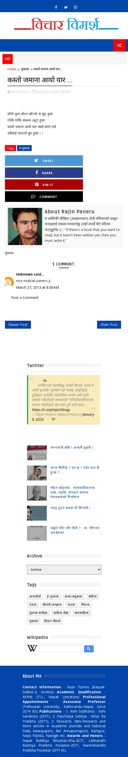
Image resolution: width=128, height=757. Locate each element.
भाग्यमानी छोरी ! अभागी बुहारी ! (72, 426)
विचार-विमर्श (52, 599)
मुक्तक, (66, 91)
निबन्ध (85, 582)
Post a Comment (25, 273)
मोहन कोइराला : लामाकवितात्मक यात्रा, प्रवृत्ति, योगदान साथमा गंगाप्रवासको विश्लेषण (73, 470)
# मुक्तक (24, 147)
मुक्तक (25, 69)
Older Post (109, 301)
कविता (93, 574)
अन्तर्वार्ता (35, 574)
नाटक (71, 582)
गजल (33, 582)
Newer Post (17, 301)
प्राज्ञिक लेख (61, 591)
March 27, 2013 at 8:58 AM (37, 262)
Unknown (24, 249)
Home (11, 69)
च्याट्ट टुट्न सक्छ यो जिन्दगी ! (71, 486)
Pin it (37, 172)
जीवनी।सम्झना (52, 582)
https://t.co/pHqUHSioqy (51, 387)
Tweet (37, 160)
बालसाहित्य (82, 591)
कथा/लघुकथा (73, 574)
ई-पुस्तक (53, 574)
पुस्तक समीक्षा (38, 591)
